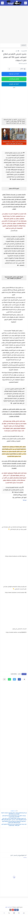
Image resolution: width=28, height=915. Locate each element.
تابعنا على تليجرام (14, 84)
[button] (19, 679)
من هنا (24, 500)
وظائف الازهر (13, 674)
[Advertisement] (14, 28)
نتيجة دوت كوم (8, 907)
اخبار (17, 51)
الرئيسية (23, 51)
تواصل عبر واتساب (14, 79)
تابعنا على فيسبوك (14, 74)
